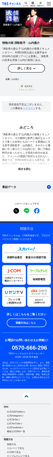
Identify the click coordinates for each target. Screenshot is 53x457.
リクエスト (29, 108)
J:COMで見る (14, 452)
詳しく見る (25, 68)
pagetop (26, 396)
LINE (26, 211)
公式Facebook (14, 427)
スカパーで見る (15, 448)
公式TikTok (12, 419)
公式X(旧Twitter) (15, 412)
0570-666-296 (29, 348)
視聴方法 (40, 6)
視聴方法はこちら (26, 322)
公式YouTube (13, 423)
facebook (37, 211)
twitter (16, 211)
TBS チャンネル (11, 3)
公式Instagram (14, 415)
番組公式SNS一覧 (16, 431)
